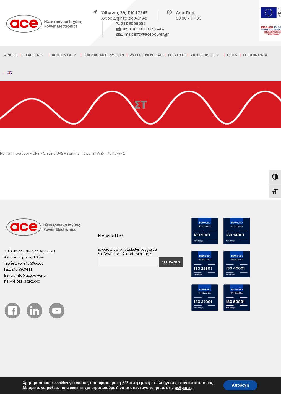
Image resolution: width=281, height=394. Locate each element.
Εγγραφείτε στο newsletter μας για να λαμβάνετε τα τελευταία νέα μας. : (127, 251)
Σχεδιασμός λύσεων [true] (104, 55)
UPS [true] (36, 153)
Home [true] (5, 153)
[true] (44, 23)
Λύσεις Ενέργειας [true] (146, 55)
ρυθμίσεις (183, 387)
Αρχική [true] (10, 55)
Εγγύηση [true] (176, 55)
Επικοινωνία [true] (255, 55)
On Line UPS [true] (53, 153)
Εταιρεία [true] (31, 55)
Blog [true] (232, 55)
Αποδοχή (240, 385)
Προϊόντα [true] (61, 55)
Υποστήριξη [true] (202, 55)
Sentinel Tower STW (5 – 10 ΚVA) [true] (93, 153)
